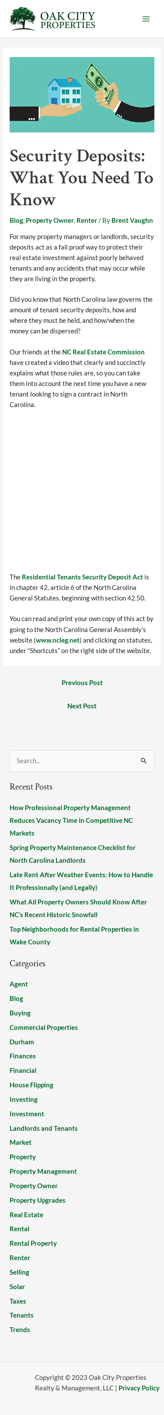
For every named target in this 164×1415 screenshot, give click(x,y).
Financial (23, 1070)
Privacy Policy (139, 1388)
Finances (23, 1056)
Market (20, 1142)
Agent (19, 984)
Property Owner (50, 220)
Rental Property (33, 1243)
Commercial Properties (44, 1027)
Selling (19, 1272)
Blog (16, 220)
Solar (17, 1286)
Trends (20, 1329)
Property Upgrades (38, 1200)
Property (23, 1157)
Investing (24, 1099)
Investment (27, 1114)
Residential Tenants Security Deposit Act (82, 577)
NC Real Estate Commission (103, 352)
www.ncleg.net (58, 640)
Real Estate (26, 1214)
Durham (22, 1042)
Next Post (82, 706)
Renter (87, 220)
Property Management (43, 1171)
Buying (20, 1013)
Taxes (18, 1301)
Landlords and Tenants (44, 1128)
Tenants (22, 1315)
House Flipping (31, 1085)
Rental (19, 1229)
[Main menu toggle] (146, 19)
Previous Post (82, 682)
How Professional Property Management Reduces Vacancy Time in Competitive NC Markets (71, 820)
